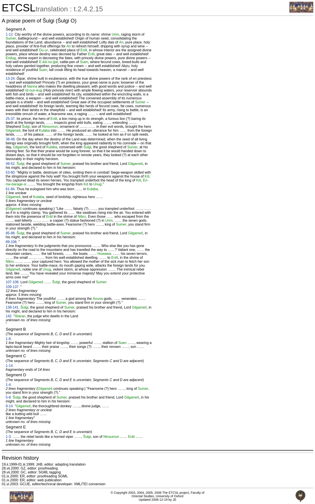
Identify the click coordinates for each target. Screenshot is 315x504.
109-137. (12, 287)
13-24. (11, 78)
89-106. (12, 242)
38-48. (11, 139)
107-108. (12, 282)
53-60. (11, 172)
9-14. (10, 406)
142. (9, 316)
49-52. (11, 164)
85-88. (11, 233)
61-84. (11, 189)
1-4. (9, 385)
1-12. (10, 34)
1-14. (10, 366)
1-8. (9, 339)
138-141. (12, 307)
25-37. (11, 119)
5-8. (9, 397)
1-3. (9, 436)
